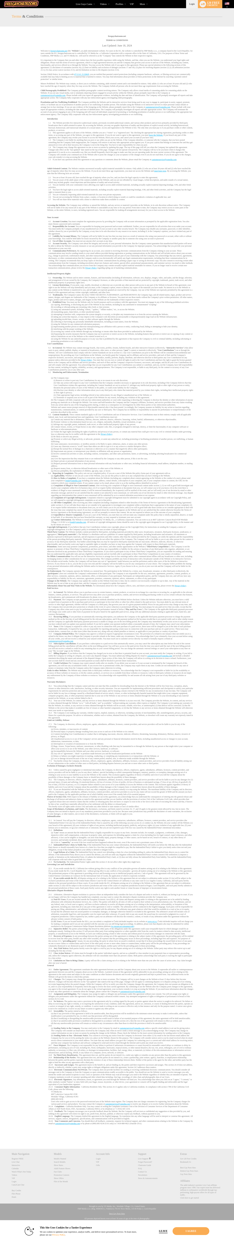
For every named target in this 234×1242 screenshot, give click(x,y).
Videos (103, 4)
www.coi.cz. (152, 921)
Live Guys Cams (84, 4)
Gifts (98, 1165)
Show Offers (59, 1178)
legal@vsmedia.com (73, 480)
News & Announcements (148, 1178)
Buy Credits (16, 1190)
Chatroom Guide (144, 1165)
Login (192, 4)
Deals (14, 1197)
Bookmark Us (185, 1162)
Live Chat (16, 1162)
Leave (162, 1231)
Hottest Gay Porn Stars (189, 1171)
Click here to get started (189, 1198)
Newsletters (142, 1175)
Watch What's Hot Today (21, 1172)
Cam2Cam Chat (18, 1185)
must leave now (160, 171)
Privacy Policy (91, 268)
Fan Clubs (58, 1172)
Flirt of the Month (61, 1181)
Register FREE (17, 1159)
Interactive (16, 1165)
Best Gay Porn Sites (188, 1168)
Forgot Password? (145, 1162)
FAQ (140, 1168)
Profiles (119, 4)
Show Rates (58, 1165)
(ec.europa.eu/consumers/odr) (122, 926)
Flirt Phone (16, 1194)
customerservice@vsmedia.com (53, 95)
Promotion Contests (61, 1175)
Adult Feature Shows (62, 1168)
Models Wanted (60, 1159)
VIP (132, 4)
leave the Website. (156, 135)
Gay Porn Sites (186, 1174)
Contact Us (142, 1172)
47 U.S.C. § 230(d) (81, 74)
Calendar (15, 1168)
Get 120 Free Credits (188, 1159)
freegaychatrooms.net (58, 51)
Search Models (59, 1162)
